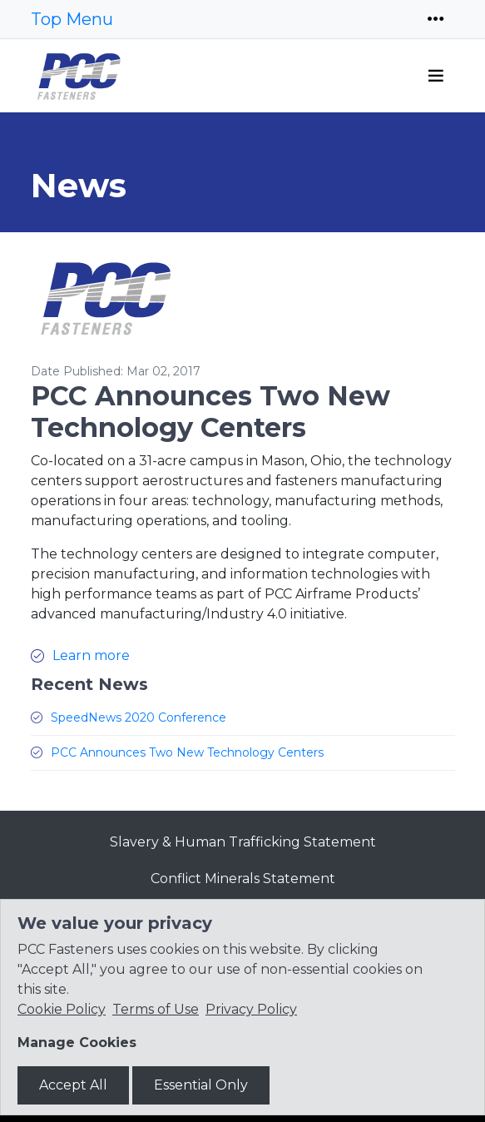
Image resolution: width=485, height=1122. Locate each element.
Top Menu (72, 19)
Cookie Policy (61, 1009)
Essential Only (201, 1085)
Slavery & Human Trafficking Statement (243, 842)
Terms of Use (155, 1009)
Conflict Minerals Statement (243, 878)
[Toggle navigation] (436, 19)
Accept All (73, 1085)
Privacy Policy (251, 1009)
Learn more (91, 655)
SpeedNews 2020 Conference (138, 717)
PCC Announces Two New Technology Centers (187, 752)
